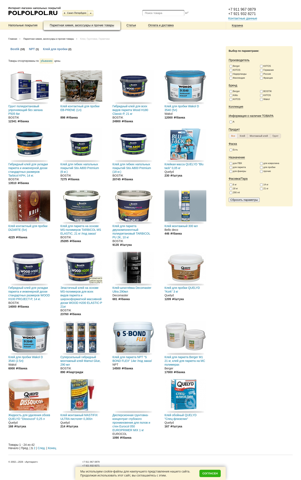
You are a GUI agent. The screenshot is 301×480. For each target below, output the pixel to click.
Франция (266, 78)
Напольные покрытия (22, 25)
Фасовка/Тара (238, 178)
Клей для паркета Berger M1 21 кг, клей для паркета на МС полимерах (185, 360)
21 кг (264, 188)
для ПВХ (236, 163)
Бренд (233, 85)
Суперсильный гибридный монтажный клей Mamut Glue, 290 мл (80, 360)
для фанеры (238, 171)
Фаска (233, 143)
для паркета (238, 167)
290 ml (235, 192)
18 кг (234, 188)
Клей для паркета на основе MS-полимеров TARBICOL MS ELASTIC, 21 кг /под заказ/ (80, 229)
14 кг (264, 184)
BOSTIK (266, 91)
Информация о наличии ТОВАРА (251, 115)
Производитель (239, 60)
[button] (233, 136)
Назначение (237, 157)
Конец (52, 448)
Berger (235, 66)
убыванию (46, 60)
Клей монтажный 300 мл (181, 226)
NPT (32, 49)
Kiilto (234, 95)
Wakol (265, 99)
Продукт (234, 129)
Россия (265, 74)
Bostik (14, 49)
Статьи (131, 25)
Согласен (210, 473)
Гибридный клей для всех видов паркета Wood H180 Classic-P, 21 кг (130, 110)
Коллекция (236, 106)
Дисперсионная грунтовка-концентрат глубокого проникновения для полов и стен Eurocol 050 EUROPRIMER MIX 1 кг (131, 422)
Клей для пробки (55, 49)
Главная (12, 39)
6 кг (233, 184)
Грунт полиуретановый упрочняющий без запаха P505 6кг (25, 110)
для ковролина (269, 163)
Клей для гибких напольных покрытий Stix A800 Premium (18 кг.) (131, 168)
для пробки (267, 167)
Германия (267, 70)
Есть (234, 149)
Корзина (237, 25)
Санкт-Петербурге (76, 13)
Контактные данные (242, 18)
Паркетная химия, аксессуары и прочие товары (82, 25)
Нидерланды (238, 74)
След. (42, 448)
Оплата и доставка (160, 25)
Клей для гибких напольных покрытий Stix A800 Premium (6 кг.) (79, 168)
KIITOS (265, 66)
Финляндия (237, 78)
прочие (265, 171)
